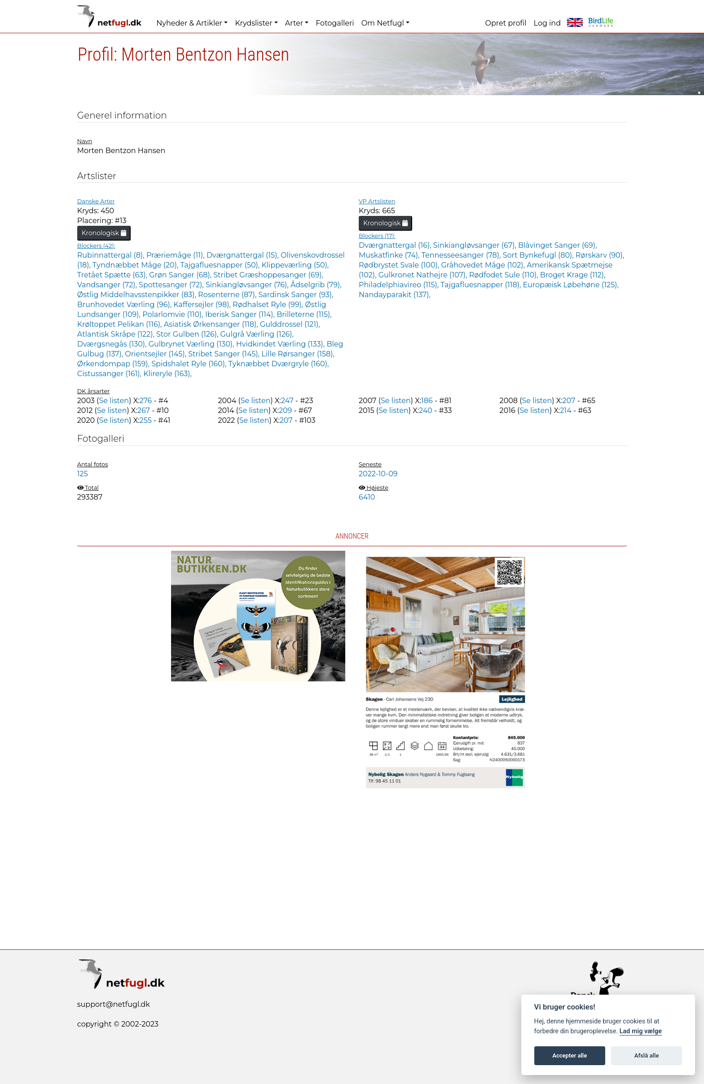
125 (82, 474)
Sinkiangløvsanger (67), (475, 245)
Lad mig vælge (641, 1031)
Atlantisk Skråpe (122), (116, 334)
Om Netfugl (382, 23)
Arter (294, 23)
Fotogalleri (335, 23)
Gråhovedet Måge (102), (484, 265)
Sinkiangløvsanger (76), (248, 285)
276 (145, 400)
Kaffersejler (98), (203, 304)
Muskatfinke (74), (390, 255)
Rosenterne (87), (228, 294)
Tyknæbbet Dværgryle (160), (279, 364)
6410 (367, 497)
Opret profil (506, 23)
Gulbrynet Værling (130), (192, 344)
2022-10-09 (378, 474)
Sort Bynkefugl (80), (539, 255)
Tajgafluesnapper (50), (221, 265)
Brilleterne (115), (304, 314)
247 (287, 400)
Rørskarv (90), (600, 255)
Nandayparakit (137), (395, 294)
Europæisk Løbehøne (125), (571, 285)
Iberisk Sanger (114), (241, 314)
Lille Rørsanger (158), (297, 354)
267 (143, 410)
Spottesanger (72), (172, 285)
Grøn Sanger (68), (181, 275)
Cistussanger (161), (110, 373)
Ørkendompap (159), (114, 364)
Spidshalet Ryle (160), (189, 364)
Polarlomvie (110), (173, 314)
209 (285, 410)
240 (425, 410)
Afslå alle (646, 1055)
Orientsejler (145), (156, 354)
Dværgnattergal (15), (244, 255)
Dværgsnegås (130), (113, 344)
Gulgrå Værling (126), (257, 334)
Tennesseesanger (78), (462, 255)
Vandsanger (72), (108, 285)
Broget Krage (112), (573, 275)
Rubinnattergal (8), (111, 255)
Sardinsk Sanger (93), (296, 294)
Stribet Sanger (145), (224, 354)
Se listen (114, 400)
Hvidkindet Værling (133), (281, 344)
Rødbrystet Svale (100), (400, 265)
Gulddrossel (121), (290, 324)
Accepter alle (569, 1055)
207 (569, 400)
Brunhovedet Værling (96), (125, 304)
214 (565, 410)
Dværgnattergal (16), (396, 245)
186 (427, 400)
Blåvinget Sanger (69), (557, 245)
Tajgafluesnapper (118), (481, 285)
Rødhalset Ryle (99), (269, 304)
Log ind (547, 23)
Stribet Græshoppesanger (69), (268, 275)
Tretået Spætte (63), (113, 275)
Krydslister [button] (253, 23)
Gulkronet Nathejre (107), (423, 275)
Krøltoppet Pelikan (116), (120, 324)
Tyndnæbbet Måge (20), (136, 265)
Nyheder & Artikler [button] (189, 23)
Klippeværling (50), (295, 265)
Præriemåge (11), (176, 255)
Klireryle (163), (167, 373)
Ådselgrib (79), (316, 285)
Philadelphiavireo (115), (399, 285)
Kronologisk (104, 233)
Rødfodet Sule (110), (504, 275)
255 (146, 420)
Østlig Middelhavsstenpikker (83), (137, 294)
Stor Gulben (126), (188, 334)
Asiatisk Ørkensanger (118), (212, 324)
